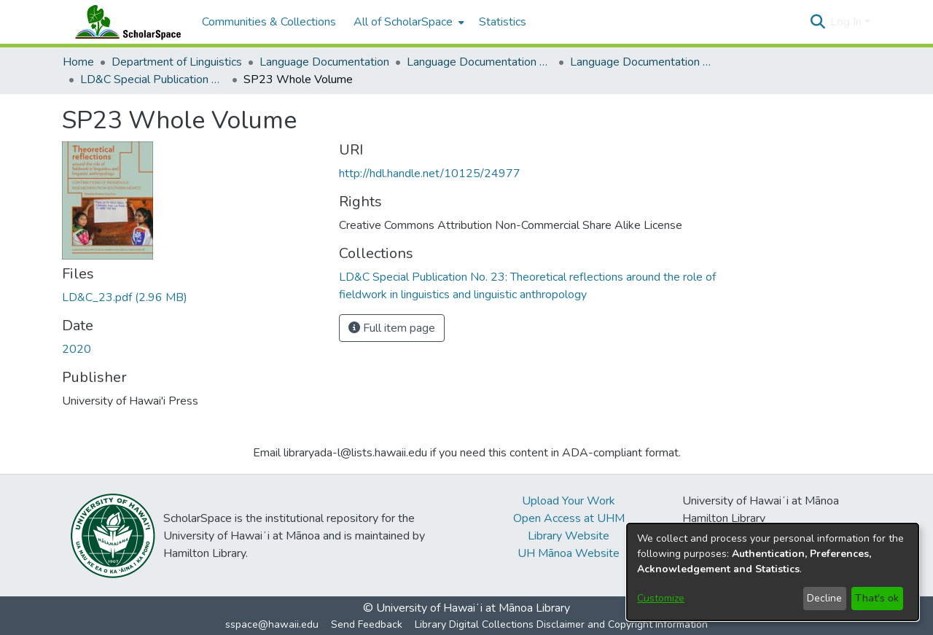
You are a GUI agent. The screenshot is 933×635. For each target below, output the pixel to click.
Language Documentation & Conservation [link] (480, 62)
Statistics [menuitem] (502, 22)
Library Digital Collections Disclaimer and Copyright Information (561, 624)
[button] (817, 22)
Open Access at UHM (569, 518)
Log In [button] (847, 22)
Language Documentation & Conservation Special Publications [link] (643, 62)
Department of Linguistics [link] (177, 62)
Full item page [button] (391, 328)
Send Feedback (366, 624)
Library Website (568, 536)
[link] (124, 297)
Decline (824, 598)
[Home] (124, 22)
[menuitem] (407, 22)
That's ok (877, 598)
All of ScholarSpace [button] (403, 22)
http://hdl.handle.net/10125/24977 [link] (429, 173)
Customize (660, 598)
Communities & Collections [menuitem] (269, 22)
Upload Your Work (568, 501)
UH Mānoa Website (569, 553)
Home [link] (78, 62)
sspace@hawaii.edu (272, 624)
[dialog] (772, 571)
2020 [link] (76, 349)
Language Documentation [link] (324, 62)
